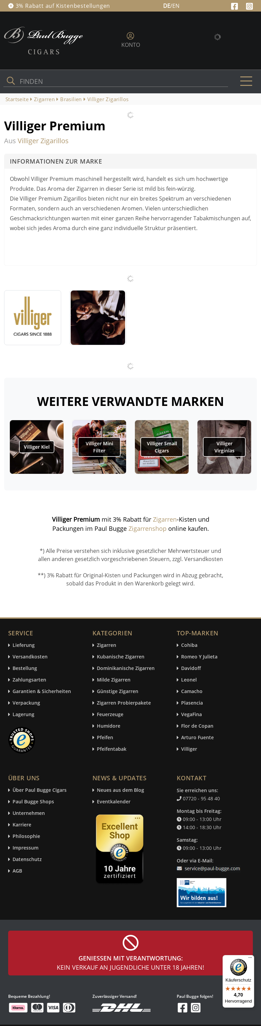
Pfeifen (105, 737)
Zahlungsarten (29, 680)
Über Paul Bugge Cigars (40, 790)
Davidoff (191, 668)
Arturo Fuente (197, 737)
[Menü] (250, 959)
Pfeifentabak (111, 749)
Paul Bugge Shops (33, 802)
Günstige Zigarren (117, 691)
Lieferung (24, 645)
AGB (17, 871)
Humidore (108, 726)
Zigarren (165, 519)
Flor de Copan (197, 726)
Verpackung (26, 703)
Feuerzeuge (110, 714)
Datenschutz (27, 859)
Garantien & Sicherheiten (42, 691)
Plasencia (192, 703)
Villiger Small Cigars (162, 447)
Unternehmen (29, 813)
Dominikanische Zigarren (126, 668)
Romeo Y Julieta (199, 657)
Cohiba (189, 645)
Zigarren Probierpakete (124, 703)
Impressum (25, 848)
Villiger (189, 749)
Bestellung (25, 668)
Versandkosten (30, 657)
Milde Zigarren (113, 680)
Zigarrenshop (147, 528)
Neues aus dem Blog (120, 790)
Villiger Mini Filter (99, 447)
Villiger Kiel (37, 447)
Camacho (192, 691)
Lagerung (23, 714)
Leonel (189, 680)
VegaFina (191, 714)
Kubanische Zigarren (120, 657)
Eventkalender (113, 802)
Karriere (22, 825)
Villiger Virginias (224, 447)
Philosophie (26, 836)
